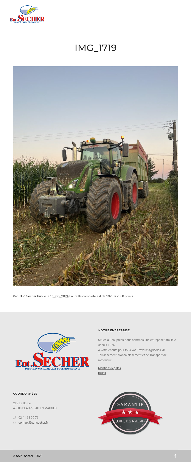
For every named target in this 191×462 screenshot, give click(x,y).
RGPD (102, 373)
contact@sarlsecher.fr (30, 422)
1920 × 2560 (115, 296)
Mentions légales (109, 368)
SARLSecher (27, 296)
